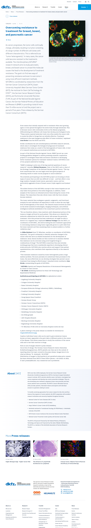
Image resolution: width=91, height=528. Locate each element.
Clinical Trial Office (43, 511)
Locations (8, 511)
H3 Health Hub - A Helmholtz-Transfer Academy (43, 523)
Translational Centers (27, 517)
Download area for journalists (76, 525)
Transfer (41, 506)
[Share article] (8, 40)
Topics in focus (75, 519)
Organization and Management (10, 514)
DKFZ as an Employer (60, 511)
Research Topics (26, 509)
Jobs (56, 509)
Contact (75, 1)
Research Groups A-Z (27, 511)
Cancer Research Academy (61, 526)
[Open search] (88, 2)
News (73, 506)
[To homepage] (13, 7)
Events (73, 511)
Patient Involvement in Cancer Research (44, 518)
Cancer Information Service (45, 513)
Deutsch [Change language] (69, 1)
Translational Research (44, 515)
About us (8, 506)
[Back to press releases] (11, 16)
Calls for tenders (76, 517)
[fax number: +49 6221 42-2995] (67, 491)
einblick (73, 522)
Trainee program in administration (59, 518)
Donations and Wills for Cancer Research (11, 518)
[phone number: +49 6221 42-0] (67, 489)
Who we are (8, 509)
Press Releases (75, 509)
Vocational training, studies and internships (61, 514)
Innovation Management (44, 509)
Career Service (58, 523)
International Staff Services (61, 521)
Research (24, 506)
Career (57, 506)
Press (79, 1)
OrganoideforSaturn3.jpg (28, 333)
